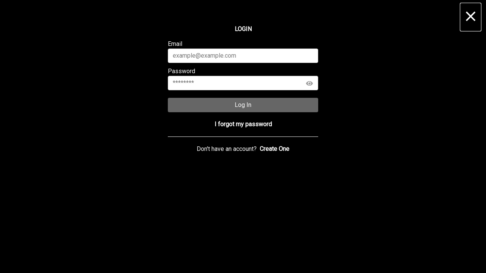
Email (243, 51)
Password (243, 78)
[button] (470, 17)
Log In (243, 104)
